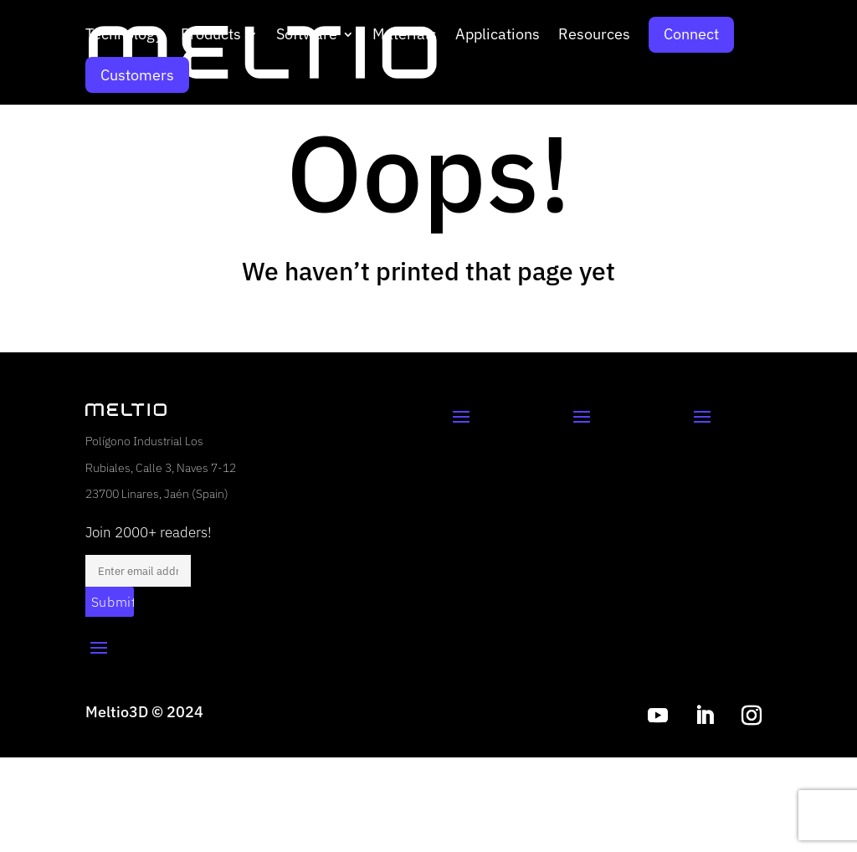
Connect (691, 34)
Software (306, 36)
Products (211, 36)
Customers (137, 75)
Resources (594, 36)
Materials (404, 36)
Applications (497, 36)
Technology (123, 36)
